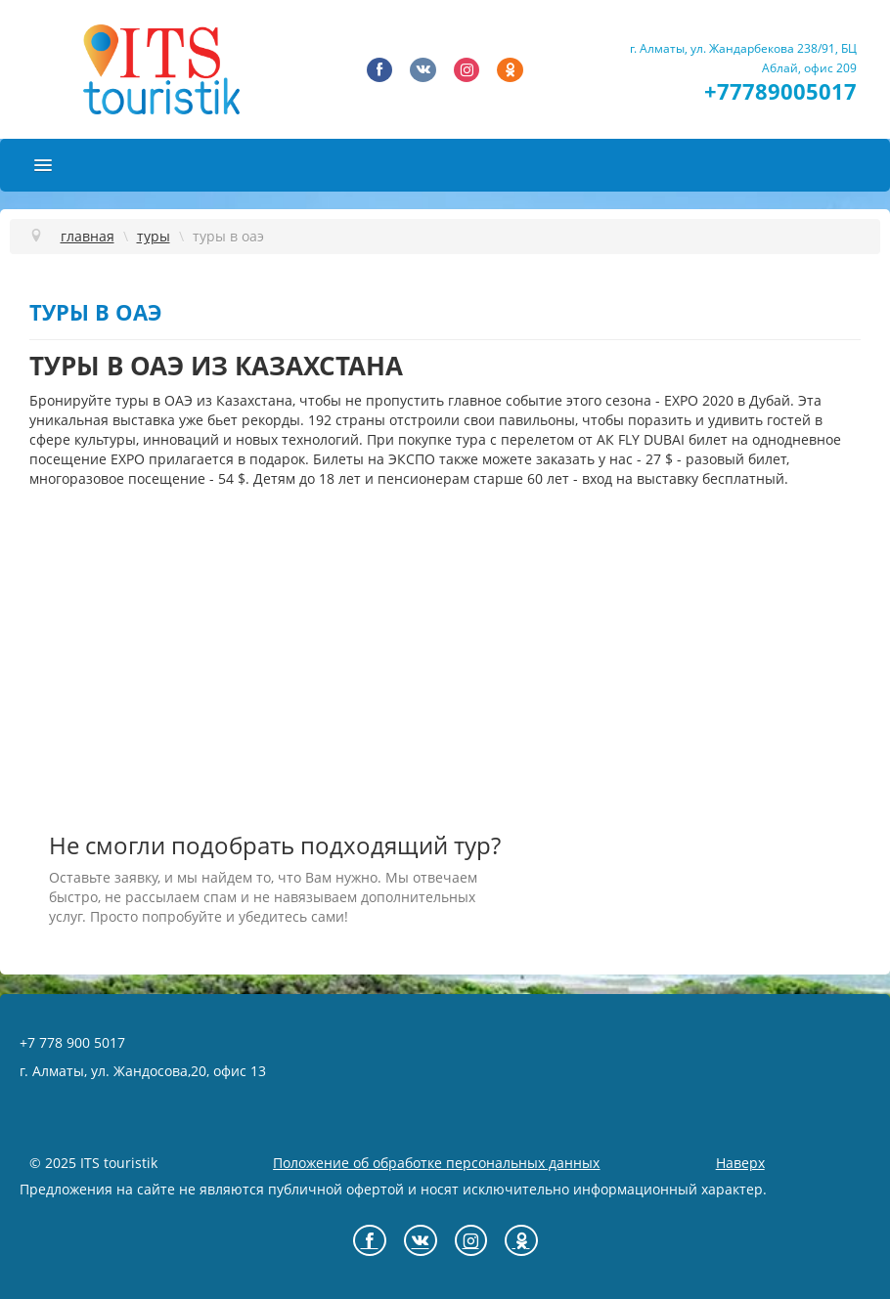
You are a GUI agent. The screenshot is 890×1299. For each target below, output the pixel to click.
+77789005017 (780, 91)
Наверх (740, 1162)
